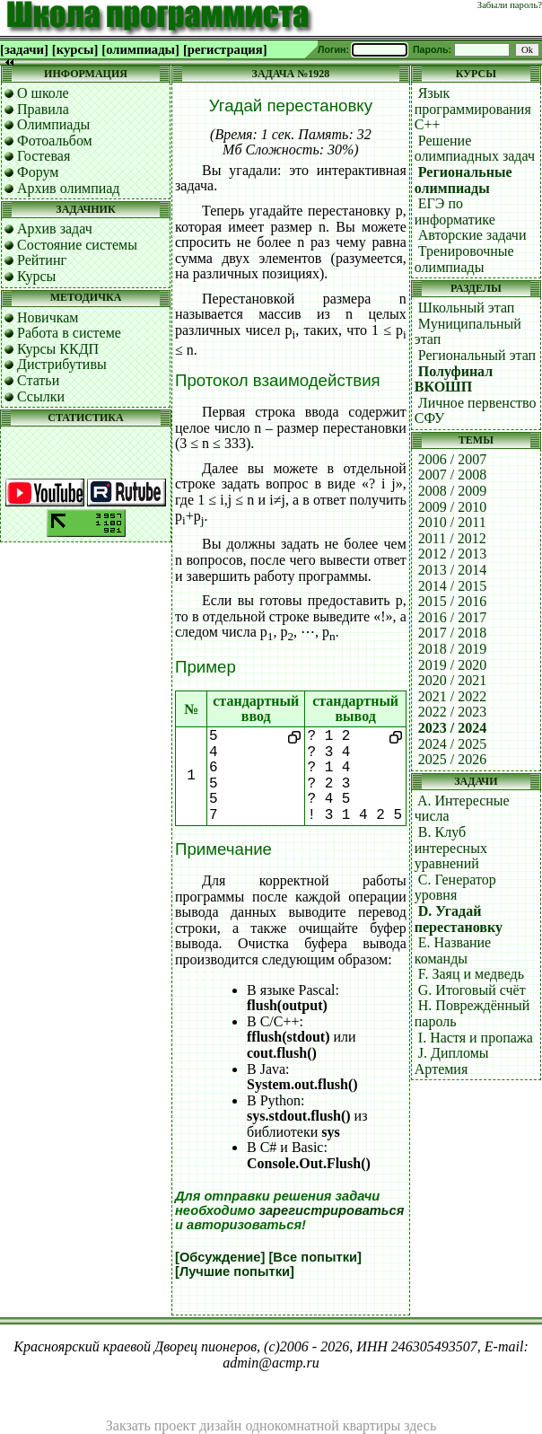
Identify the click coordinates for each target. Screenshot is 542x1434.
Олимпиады (53, 124)
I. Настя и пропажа (475, 1037)
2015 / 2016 (452, 601)
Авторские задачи (472, 234)
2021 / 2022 (452, 696)
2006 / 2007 (452, 459)
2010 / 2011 (452, 522)
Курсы (36, 276)
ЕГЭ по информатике (455, 211)
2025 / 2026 (452, 759)
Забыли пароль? (509, 5)
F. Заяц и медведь (471, 973)
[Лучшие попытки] (234, 1271)
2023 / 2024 (452, 727)
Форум (37, 172)
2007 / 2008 (452, 474)
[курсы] (75, 49)
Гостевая (43, 155)
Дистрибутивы (62, 364)
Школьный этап (466, 307)
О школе (43, 93)
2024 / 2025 (452, 744)
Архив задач (54, 228)
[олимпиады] (140, 49)
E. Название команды (453, 950)
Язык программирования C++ (473, 108)
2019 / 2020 (452, 665)
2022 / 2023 (452, 711)
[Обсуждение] (220, 1257)
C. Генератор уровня (455, 887)
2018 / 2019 (452, 648)
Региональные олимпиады (463, 180)
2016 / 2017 (452, 617)
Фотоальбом (54, 140)
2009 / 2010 (452, 507)
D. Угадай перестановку (459, 919)
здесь (420, 1425)
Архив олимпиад (68, 188)
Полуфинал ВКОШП (454, 379)
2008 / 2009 (452, 490)
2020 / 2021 (452, 680)
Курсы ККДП (58, 348)
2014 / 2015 (452, 586)
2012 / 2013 (452, 553)
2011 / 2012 (452, 538)
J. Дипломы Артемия (452, 1061)
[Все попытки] (314, 1257)
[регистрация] (225, 49)
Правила (43, 109)
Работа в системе (69, 332)
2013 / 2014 (452, 569)
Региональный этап (477, 355)
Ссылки (41, 396)
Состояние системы (77, 244)
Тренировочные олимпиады (464, 259)
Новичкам (47, 317)
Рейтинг (41, 260)
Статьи (38, 380)
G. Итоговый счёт (472, 990)
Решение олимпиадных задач (475, 148)
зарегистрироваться (331, 1210)
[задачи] (24, 49)
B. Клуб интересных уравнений (451, 847)
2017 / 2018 (452, 632)
